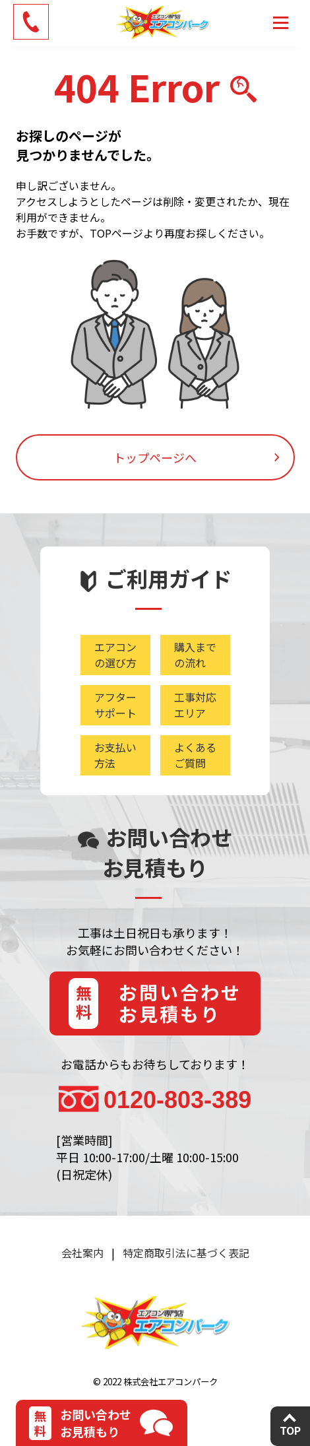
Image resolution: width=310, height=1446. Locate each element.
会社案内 (82, 1253)
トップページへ (155, 457)
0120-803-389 (177, 1099)
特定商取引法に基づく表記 (186, 1253)
